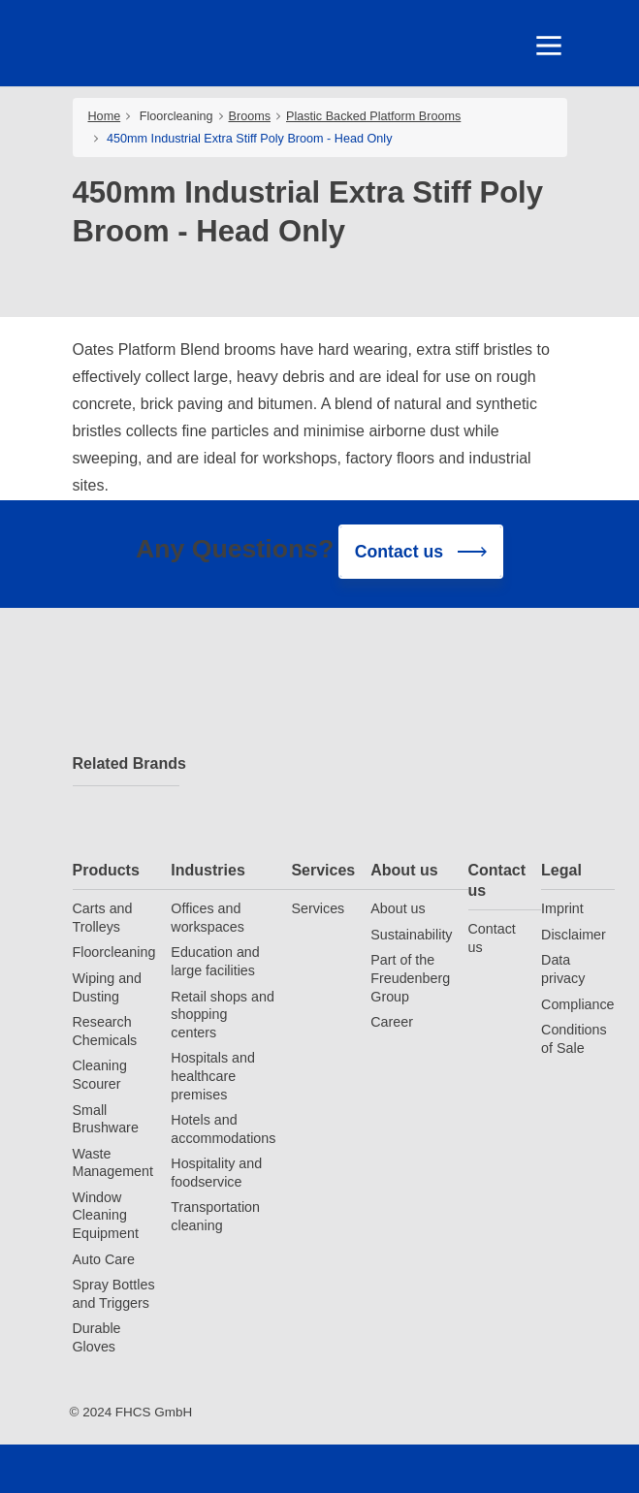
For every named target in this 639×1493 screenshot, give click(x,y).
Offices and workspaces (207, 918)
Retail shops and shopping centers (222, 1014)
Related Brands (126, 763)
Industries (207, 870)
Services (323, 870)
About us (403, 870)
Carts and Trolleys (103, 918)
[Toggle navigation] (547, 45)
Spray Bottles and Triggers (114, 1294)
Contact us (497, 880)
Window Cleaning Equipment (106, 1215)
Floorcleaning (176, 116)
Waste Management (113, 1163)
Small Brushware (106, 1119)
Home (104, 116)
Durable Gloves (97, 1337)
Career (391, 1022)
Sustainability (411, 934)
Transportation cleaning (215, 1216)
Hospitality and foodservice (216, 1173)
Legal (561, 870)
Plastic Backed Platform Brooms (373, 116)
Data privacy (563, 969)
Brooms (250, 116)
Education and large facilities (215, 961)
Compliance (578, 1004)
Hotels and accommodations (223, 1129)
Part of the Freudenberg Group (410, 977)
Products (106, 870)
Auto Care (104, 1259)
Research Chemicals (105, 1031)
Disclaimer (573, 934)
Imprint (562, 908)
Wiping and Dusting (108, 987)
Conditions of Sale (574, 1039)
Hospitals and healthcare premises (213, 1075)
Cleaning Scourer (100, 1075)
